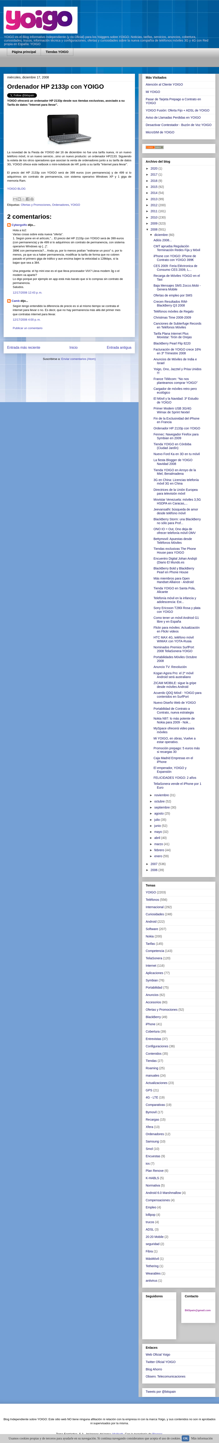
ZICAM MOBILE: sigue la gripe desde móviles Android (175, 685)
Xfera (149, 1127)
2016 (154, 181)
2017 (154, 174)
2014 (154, 193)
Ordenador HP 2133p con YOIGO (177, 428)
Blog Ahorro (154, 1369)
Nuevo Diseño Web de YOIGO (175, 702)
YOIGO (75, 204)
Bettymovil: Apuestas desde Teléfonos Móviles (173, 540)
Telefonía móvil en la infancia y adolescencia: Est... (175, 600)
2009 (154, 223)
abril (157, 838)
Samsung (152, 1141)
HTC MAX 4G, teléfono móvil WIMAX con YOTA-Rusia (174, 639)
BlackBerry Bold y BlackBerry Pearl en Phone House (174, 570)
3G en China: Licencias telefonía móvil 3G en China (176, 481)
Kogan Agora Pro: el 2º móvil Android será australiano (174, 675)
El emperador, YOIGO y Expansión (170, 769)
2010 (154, 217)
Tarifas (150, 943)
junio (158, 826)
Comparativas (155, 1105)
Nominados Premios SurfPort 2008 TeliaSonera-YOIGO (174, 649)
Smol (149, 1149)
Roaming (152, 1068)
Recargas (152, 1119)
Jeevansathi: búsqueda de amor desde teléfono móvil (176, 511)
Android (151, 921)
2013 (154, 199)
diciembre (161, 235)
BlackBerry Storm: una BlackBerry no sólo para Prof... (177, 521)
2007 (154, 864)
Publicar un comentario (27, 328)
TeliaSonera (154, 958)
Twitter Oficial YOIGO (161, 1362)
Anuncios (152, 995)
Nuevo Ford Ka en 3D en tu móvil (177, 454)
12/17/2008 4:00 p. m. (27, 319)
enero (158, 856)
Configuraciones (157, 1046)
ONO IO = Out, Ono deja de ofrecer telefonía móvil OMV (175, 531)
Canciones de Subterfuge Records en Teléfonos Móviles (177, 325)
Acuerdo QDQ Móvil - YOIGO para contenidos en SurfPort (177, 694)
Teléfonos (152, 899)
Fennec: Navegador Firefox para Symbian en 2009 (176, 436)
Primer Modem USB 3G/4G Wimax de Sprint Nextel (173, 410)
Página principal (24, 52)
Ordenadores (60, 204)
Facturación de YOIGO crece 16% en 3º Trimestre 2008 (177, 351)
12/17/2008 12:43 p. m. (27, 292)
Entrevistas (153, 1039)
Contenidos (154, 1053)
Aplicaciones (154, 973)
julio (157, 819)
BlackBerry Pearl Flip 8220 (172, 343)
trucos (150, 1222)
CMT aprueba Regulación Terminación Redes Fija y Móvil (177, 248)
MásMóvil (152, 1258)
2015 (154, 187)
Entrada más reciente (23, 347)
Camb (16, 300)
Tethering (152, 1266)
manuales (152, 1075)
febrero (159, 850)
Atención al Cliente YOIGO (164, 84)
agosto (159, 813)
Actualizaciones (156, 1083)
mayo (158, 832)
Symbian (152, 980)
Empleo (151, 1207)
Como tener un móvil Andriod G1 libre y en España (176, 619)
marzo (159, 844)
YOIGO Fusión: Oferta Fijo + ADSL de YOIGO (177, 110)
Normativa (153, 1185)
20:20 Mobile (155, 1237)
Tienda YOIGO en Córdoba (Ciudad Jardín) (172, 446)
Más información (202, 1438)
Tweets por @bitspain (161, 1391)
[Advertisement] (59, 64)
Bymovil (151, 1112)
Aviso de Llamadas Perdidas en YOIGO (173, 117)
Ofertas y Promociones (35, 204)
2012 (154, 205)
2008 (154, 229)
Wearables (153, 1273)
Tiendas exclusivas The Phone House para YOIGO (175, 550)
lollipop (151, 1214)
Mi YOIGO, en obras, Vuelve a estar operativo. (175, 740)
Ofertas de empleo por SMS (173, 295)
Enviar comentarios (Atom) (78, 359)
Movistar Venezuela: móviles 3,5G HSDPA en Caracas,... (177, 501)
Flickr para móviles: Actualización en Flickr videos (177, 629)
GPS (149, 1090)
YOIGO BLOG (16, 188)
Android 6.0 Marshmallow (163, 1193)
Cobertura (153, 1031)
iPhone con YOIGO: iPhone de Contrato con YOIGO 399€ (175, 258)
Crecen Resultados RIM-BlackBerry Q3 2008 (171, 303)
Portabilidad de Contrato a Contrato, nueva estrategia (174, 710)
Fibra (149, 1251)
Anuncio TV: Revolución (170, 667)
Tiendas (151, 1061)
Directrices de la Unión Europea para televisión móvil (176, 491)
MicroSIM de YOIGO (160, 132)
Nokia (150, 936)
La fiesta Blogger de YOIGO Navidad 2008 (173, 462)
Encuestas (153, 1156)
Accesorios (153, 1002)
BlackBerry (153, 1017)
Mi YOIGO (153, 92)
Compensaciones (158, 1200)
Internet (151, 965)
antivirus (151, 1280)
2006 (154, 870)
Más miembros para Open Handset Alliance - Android (174, 580)
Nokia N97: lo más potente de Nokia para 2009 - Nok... (174, 720)
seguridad (153, 1244)
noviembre (162, 795)
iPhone (151, 1024)
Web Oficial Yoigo (158, 1354)
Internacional (155, 907)
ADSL (150, 1229)
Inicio (73, 347)
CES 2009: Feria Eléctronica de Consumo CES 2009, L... (175, 267)
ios (148, 1163)
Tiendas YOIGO (57, 52)
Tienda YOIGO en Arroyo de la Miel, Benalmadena (175, 472)
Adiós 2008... (163, 240)
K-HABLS (152, 1178)
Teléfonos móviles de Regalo (174, 311)
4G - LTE (152, 1097)
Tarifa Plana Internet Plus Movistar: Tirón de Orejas (173, 335)
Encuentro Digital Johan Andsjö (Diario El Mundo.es (175, 560)
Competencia (155, 951)
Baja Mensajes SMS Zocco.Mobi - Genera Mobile (177, 287)
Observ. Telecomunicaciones (165, 1376)
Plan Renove (155, 1170)
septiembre (162, 807)
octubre (160, 801)
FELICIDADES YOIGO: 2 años (175, 777)
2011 (154, 211)
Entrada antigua (119, 347)
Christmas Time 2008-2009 (172, 317)
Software (152, 929)
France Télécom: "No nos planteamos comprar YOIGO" (176, 380)
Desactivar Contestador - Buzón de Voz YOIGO (179, 125)
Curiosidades (155, 914)
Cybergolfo (19, 225)
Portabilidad (154, 987)
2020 (154, 168)
